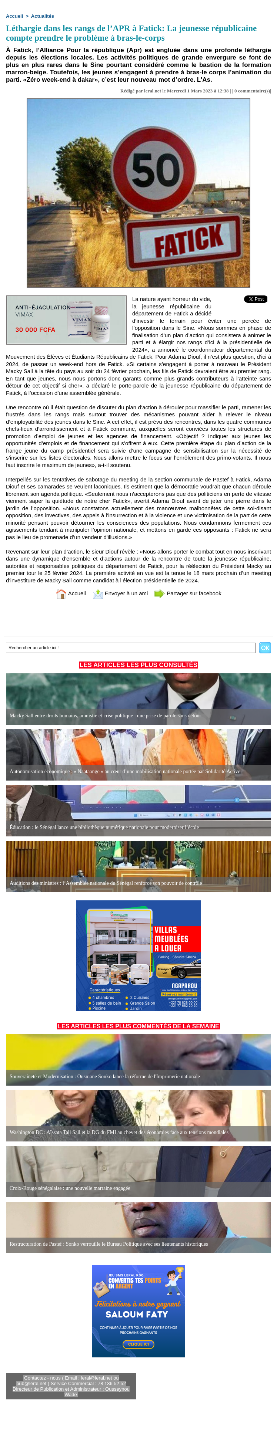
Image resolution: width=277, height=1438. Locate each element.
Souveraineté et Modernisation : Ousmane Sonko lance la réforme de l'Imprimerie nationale (105, 1076)
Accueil (14, 16)
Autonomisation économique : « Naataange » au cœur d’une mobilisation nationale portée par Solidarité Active (125, 771)
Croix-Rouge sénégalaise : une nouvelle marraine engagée (70, 1188)
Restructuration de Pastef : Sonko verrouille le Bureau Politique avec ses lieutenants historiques (109, 1244)
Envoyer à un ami (120, 593)
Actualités (42, 16)
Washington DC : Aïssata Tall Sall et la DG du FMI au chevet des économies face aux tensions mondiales (119, 1132)
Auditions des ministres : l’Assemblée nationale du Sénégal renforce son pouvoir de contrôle (106, 883)
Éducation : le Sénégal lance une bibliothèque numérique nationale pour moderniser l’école (104, 827)
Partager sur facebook (187, 593)
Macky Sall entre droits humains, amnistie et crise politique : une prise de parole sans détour (105, 715)
